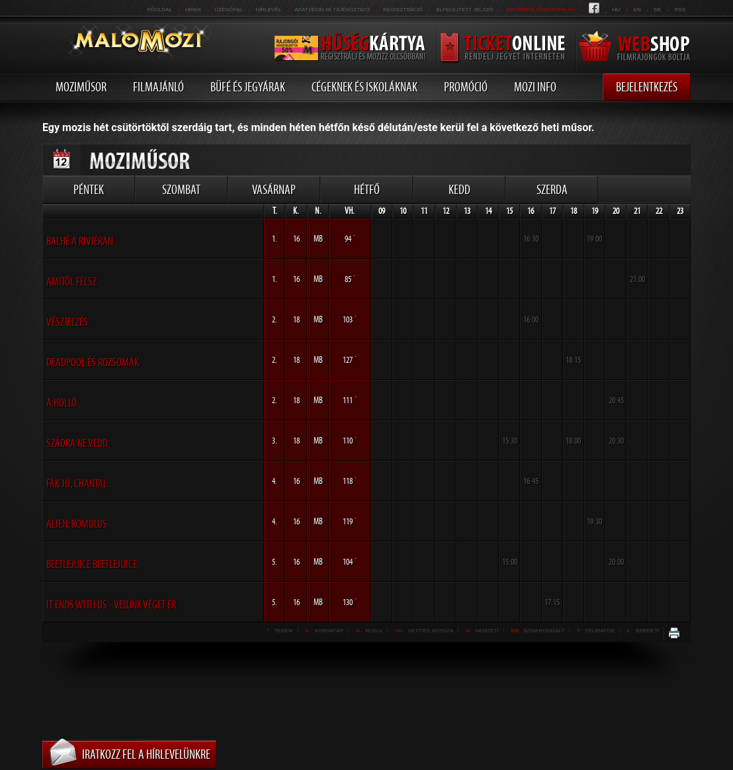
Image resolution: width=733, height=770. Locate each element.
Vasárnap (274, 189)
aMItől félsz (71, 281)
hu (617, 10)
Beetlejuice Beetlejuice (91, 564)
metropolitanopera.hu (540, 10)
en (636, 10)
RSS (680, 10)
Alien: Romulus (76, 523)
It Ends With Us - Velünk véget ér (111, 604)
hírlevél (269, 10)
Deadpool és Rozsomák (92, 362)
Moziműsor (81, 87)
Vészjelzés (67, 321)
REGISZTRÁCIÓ (403, 10)
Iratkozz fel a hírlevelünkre (146, 754)
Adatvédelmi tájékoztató (332, 10)
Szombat (181, 189)
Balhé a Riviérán (79, 241)
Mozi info (535, 87)
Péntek (88, 189)
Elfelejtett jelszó (464, 10)
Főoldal (159, 10)
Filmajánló (158, 87)
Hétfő (367, 189)
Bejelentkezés (646, 87)
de (657, 10)
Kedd (459, 189)
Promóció (466, 87)
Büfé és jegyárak (247, 87)
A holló (61, 402)
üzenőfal (228, 10)
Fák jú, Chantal (76, 483)
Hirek (193, 10)
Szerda (552, 189)
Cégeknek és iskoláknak (364, 87)
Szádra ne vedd (77, 443)
